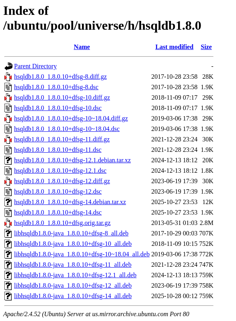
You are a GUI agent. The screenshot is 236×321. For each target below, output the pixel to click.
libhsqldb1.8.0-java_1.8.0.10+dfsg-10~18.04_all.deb (82, 254)
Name (82, 46)
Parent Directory (35, 66)
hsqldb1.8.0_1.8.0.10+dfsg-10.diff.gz (62, 97)
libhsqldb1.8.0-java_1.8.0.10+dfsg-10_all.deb (73, 243)
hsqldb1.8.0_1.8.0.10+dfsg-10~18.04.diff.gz (71, 118)
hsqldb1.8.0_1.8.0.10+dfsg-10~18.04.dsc (67, 128)
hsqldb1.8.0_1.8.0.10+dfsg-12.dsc (58, 191)
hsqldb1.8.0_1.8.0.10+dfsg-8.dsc (56, 87)
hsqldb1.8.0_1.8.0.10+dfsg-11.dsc (57, 149)
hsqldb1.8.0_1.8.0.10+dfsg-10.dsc (58, 107)
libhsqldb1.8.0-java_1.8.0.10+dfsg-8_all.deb (71, 233)
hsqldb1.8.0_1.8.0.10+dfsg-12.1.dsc (60, 170)
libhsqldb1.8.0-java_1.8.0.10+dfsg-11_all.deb (72, 264)
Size (206, 46)
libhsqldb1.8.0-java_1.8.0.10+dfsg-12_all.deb (73, 285)
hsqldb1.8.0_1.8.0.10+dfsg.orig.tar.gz (62, 222)
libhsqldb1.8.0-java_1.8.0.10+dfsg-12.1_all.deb (75, 275)
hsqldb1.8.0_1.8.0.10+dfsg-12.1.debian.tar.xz (72, 160)
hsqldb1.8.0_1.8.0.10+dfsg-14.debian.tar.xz (70, 201)
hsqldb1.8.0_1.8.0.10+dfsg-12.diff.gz (62, 181)
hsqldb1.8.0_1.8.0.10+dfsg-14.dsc (58, 212)
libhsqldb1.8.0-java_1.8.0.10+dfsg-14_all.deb (73, 295)
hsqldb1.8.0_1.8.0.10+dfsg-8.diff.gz (60, 76)
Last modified (174, 46)
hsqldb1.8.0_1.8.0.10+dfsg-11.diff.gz (62, 139)
